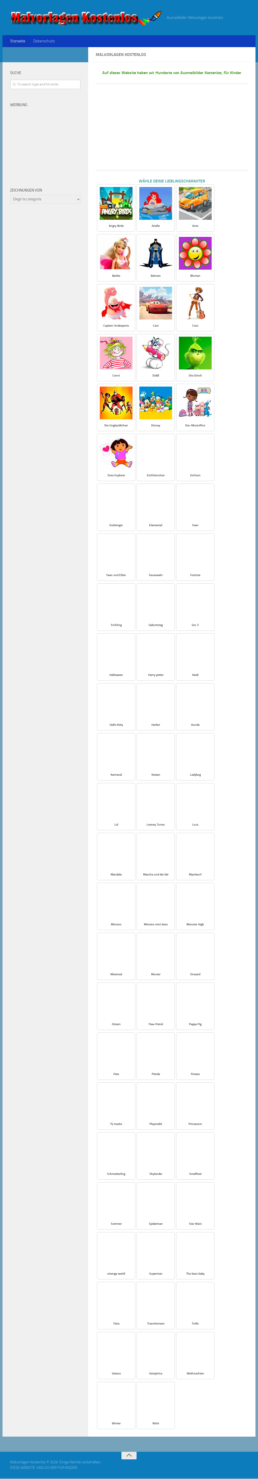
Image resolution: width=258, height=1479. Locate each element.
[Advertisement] (172, 127)
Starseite (17, 41)
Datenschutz (42, 41)
